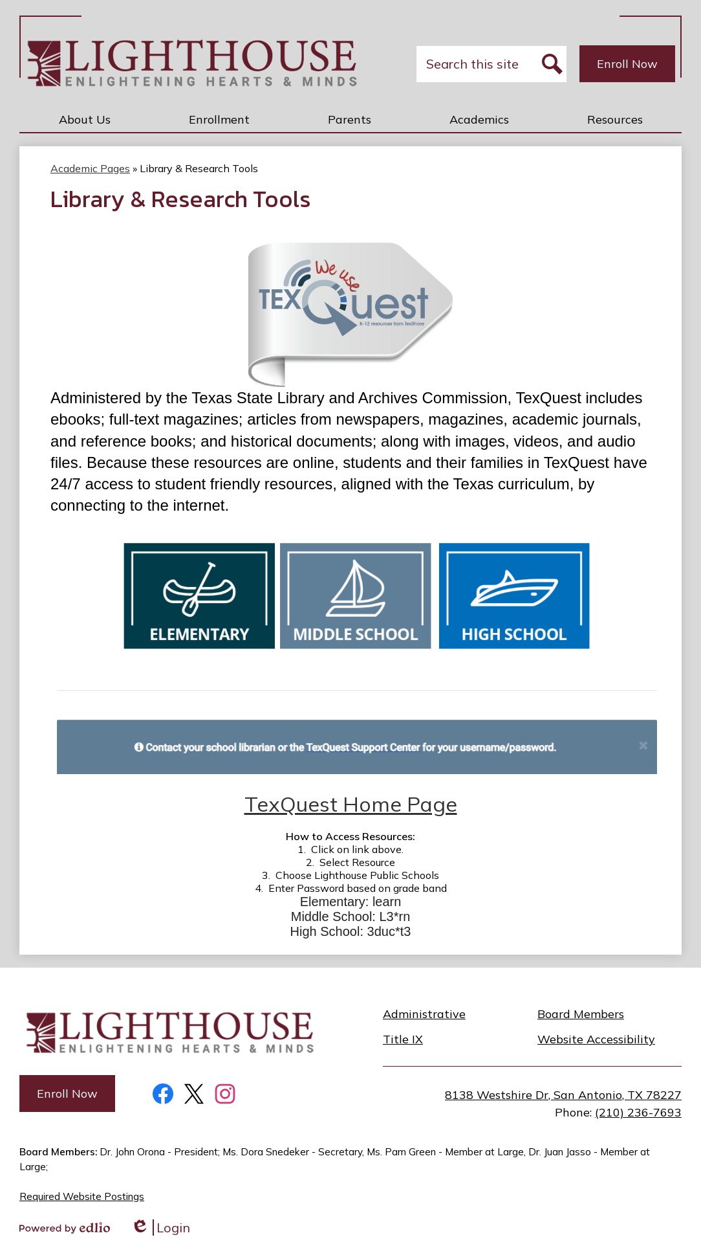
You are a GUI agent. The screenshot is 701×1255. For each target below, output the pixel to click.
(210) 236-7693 (638, 1112)
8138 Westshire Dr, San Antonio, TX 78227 (563, 1094)
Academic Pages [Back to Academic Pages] (90, 168)
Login (160, 1227)
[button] (85, 119)
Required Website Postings (81, 1196)
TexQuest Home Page (350, 804)
